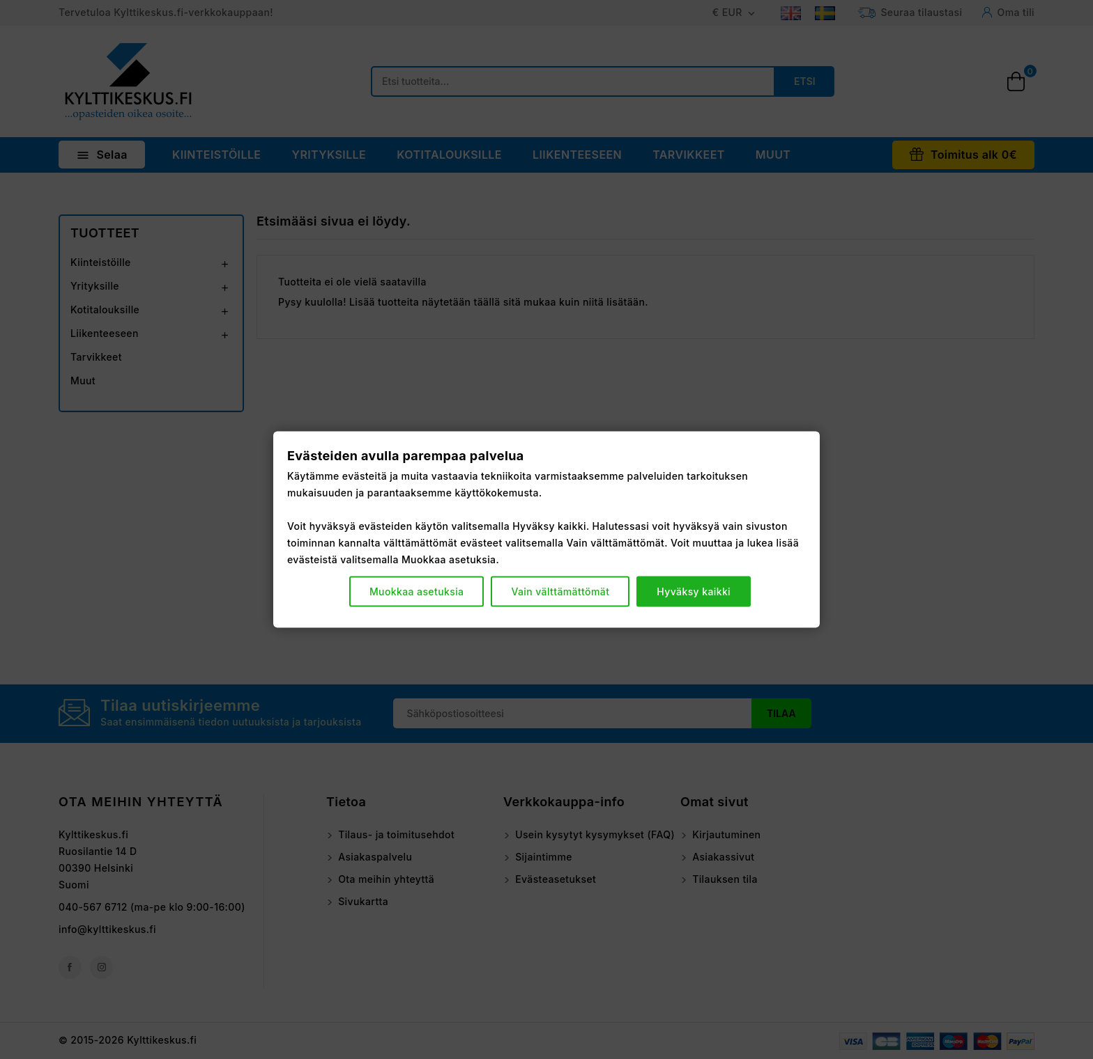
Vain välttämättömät (560, 591)
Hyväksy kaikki (694, 591)
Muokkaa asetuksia (416, 591)
